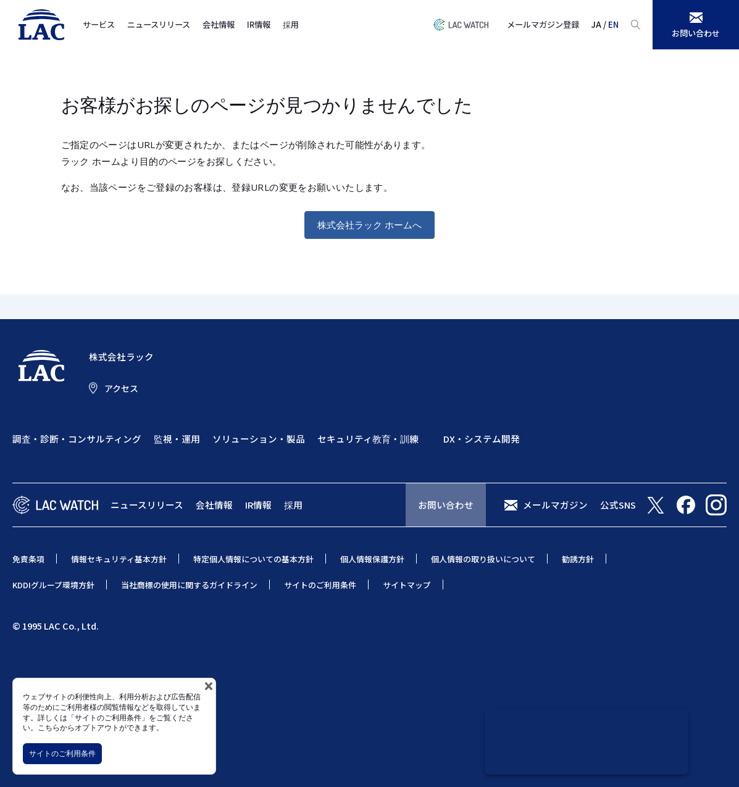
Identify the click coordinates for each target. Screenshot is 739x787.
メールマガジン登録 (543, 24)
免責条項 (28, 559)
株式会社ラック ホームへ (369, 225)
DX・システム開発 (481, 438)
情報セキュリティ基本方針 (119, 559)
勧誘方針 (578, 559)
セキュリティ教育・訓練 (368, 438)
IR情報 (258, 24)
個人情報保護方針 (372, 559)
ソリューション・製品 (258, 438)
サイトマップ (407, 585)
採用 (291, 24)
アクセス (121, 388)
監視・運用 (177, 438)
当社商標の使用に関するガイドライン (189, 585)
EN (613, 24)
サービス (99, 24)
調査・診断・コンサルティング (76, 438)
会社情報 (218, 24)
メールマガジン (555, 504)
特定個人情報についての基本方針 (253, 559)
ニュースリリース (158, 24)
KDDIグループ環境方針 (53, 585)
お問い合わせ (446, 504)
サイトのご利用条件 (62, 753)
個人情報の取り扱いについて (483, 559)
